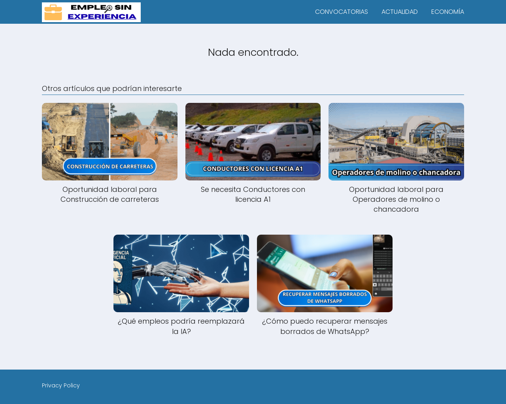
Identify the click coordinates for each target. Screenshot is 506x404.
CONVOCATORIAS (341, 11)
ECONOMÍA (447, 11)
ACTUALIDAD (399, 11)
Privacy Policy (61, 385)
